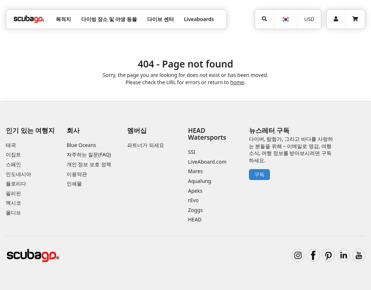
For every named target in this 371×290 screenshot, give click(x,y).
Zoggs (195, 210)
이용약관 (77, 174)
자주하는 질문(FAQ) (89, 154)
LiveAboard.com (207, 161)
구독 (259, 174)
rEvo (193, 200)
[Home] (29, 19)
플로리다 (16, 183)
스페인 (13, 164)
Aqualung (199, 180)
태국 (11, 145)
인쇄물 (74, 183)
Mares (195, 171)
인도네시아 (18, 174)
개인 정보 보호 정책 (89, 164)
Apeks (195, 190)
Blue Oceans (81, 145)
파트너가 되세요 (145, 145)
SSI (191, 151)
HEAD (194, 219)
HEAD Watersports (207, 134)
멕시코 (13, 202)
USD (309, 19)
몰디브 (13, 212)
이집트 (13, 154)
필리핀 (13, 193)
